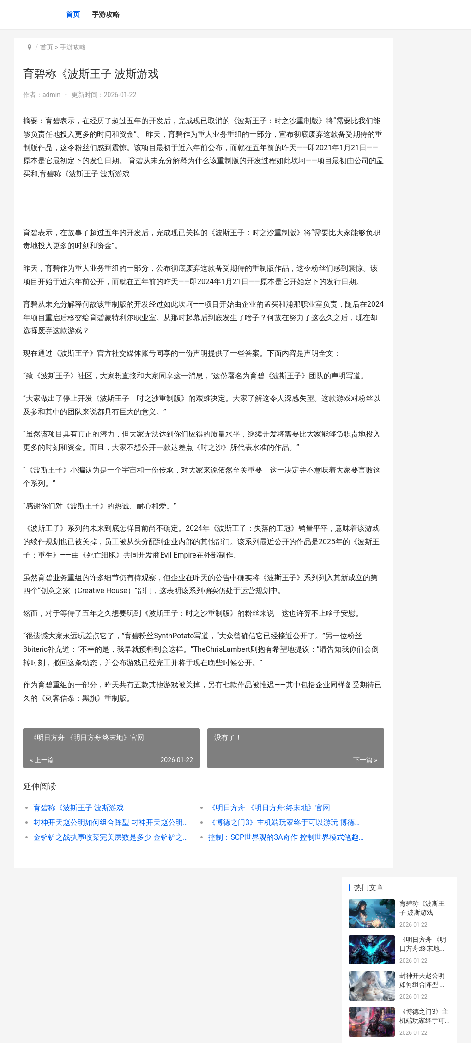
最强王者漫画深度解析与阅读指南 (422, 393)
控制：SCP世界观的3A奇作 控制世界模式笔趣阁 (243, 956)
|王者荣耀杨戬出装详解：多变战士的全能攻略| (422, 640)
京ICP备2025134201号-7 (141, 1028)
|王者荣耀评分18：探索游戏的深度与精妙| (422, 465)
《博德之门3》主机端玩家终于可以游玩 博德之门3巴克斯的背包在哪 (243, 942)
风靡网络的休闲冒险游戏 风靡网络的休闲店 (422, 532)
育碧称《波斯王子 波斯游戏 (78, 927)
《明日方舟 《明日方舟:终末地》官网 (239, 927)
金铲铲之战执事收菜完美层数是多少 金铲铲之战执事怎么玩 (98, 956)
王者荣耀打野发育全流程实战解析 (422, 321)
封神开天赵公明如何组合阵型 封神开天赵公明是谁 (98, 942)
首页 (73, 14)
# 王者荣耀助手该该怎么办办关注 (422, 357)
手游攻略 (106, 14)
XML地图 (185, 1028)
